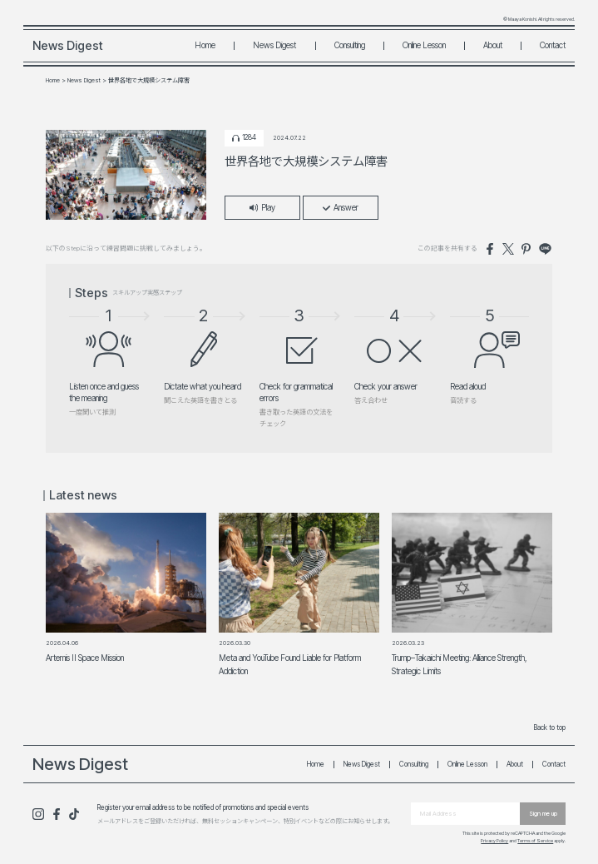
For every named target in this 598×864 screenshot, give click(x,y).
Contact (553, 45)
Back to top (550, 727)
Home (205, 45)
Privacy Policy (494, 840)
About (492, 45)
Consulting (349, 45)
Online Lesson (424, 45)
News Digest (274, 45)
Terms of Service (535, 840)
